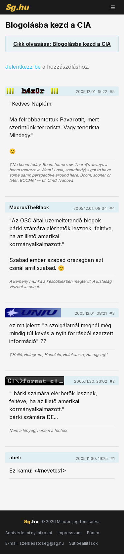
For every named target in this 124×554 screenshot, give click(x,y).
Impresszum (70, 532)
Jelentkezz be (23, 66)
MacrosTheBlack (29, 207)
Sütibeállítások (83, 543)
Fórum (93, 532)
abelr (15, 457)
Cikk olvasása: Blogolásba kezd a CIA (62, 44)
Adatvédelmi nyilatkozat (28, 532)
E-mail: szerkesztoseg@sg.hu (34, 543)
